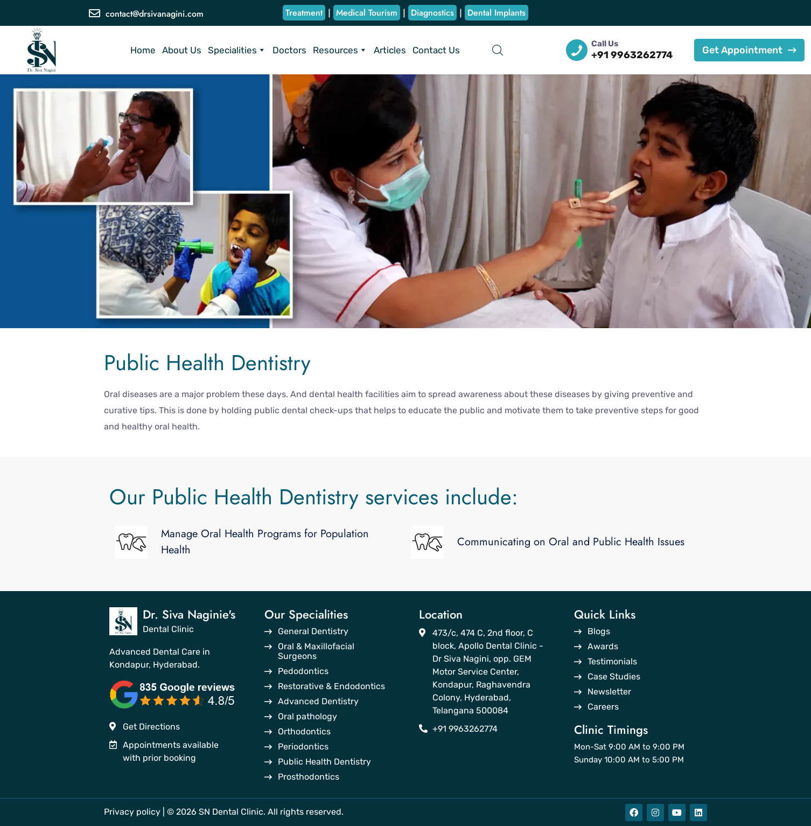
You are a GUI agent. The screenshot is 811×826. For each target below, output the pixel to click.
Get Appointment (749, 50)
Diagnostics (432, 12)
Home (143, 50)
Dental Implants (496, 12)
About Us (181, 50)
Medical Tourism (366, 12)
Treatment (304, 12)
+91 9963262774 (632, 55)
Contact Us (436, 50)
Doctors (289, 50)
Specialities (237, 50)
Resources (340, 50)
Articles (390, 50)
